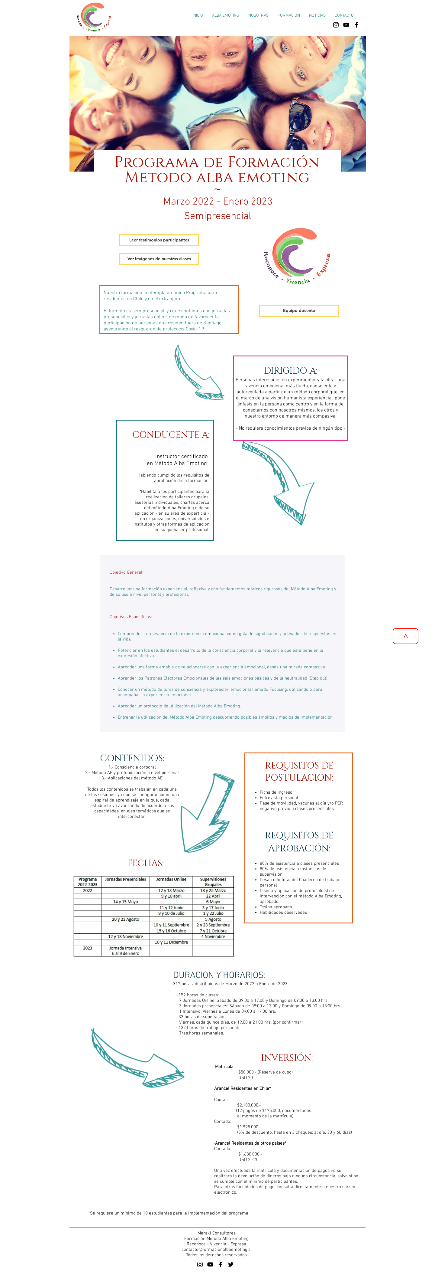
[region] (222, 646)
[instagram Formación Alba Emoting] (336, 24)
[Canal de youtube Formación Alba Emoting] (346, 24)
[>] (405, 636)
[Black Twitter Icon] (230, 1264)
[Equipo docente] (299, 311)
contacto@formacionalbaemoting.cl (217, 1249)
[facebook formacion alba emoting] (356, 24)
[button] (288, 15)
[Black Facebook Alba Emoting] (220, 1264)
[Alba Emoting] (200, 1264)
